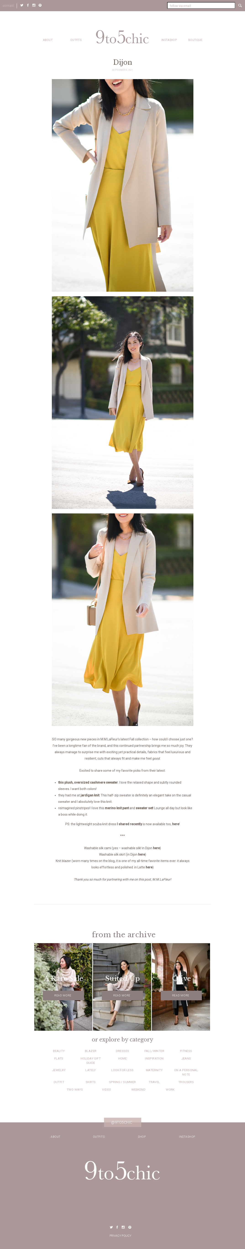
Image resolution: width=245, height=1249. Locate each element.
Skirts (91, 1082)
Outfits (76, 40)
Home (122, 1058)
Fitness (186, 1051)
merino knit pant (117, 808)
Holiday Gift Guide (91, 1061)
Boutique (195, 40)
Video (106, 1089)
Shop (142, 1136)
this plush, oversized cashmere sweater (88, 782)
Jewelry (59, 1070)
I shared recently (129, 824)
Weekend (138, 1089)
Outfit (59, 1082)
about (48, 40)
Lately (90, 1070)
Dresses (122, 1051)
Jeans (186, 1058)
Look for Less (122, 1070)
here (175, 824)
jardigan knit (90, 795)
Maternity (154, 1070)
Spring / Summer (122, 1082)
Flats (58, 1058)
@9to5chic (121, 1122)
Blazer (90, 1051)
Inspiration (154, 1058)
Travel (154, 1082)
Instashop (169, 40)
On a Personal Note (186, 1072)
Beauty (59, 1051)
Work (170, 1089)
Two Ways (75, 1089)
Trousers (186, 1082)
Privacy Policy (120, 1235)
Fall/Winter (154, 1051)
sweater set (144, 808)
